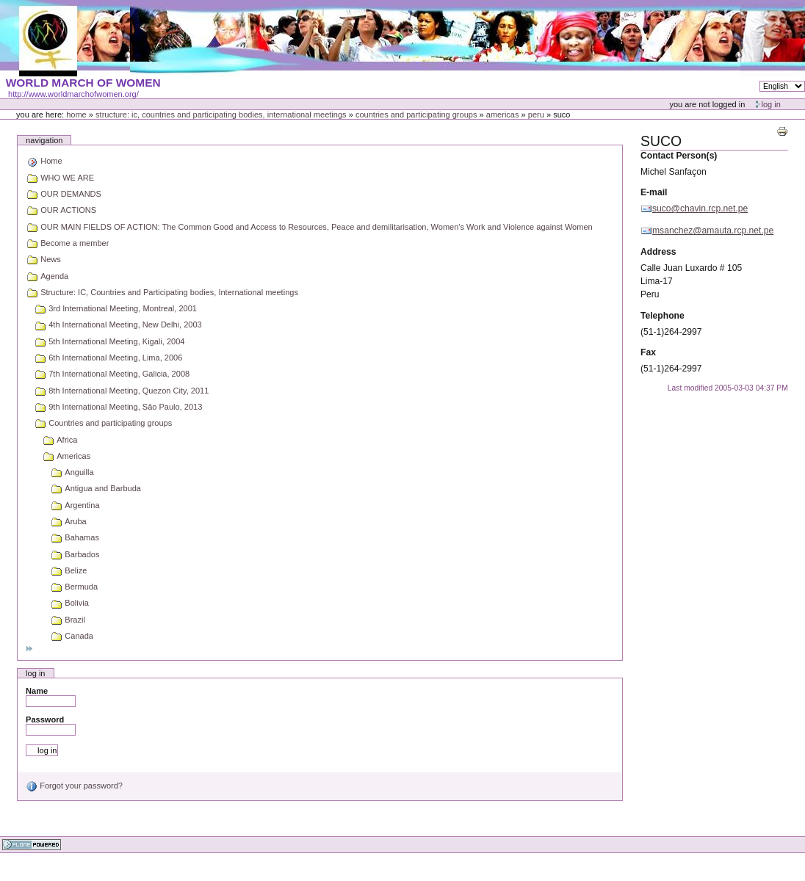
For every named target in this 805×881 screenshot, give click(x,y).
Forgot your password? (74, 785)
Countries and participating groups (416, 114)
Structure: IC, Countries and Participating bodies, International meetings (221, 114)
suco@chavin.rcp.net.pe (700, 208)
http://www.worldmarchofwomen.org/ (73, 94)
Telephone (662, 316)
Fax (648, 352)
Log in (771, 104)
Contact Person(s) (678, 156)
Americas (502, 114)
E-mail (653, 192)
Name (37, 690)
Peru (536, 114)
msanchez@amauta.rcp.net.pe (712, 230)
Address (658, 252)
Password (45, 719)
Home (76, 114)
